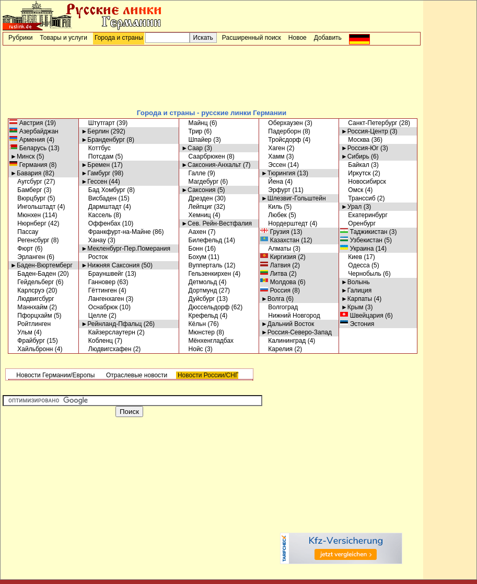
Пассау (24, 231)
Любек (274, 215)
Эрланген (27, 257)
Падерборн (281, 131)
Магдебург (199, 181)
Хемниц (196, 215)
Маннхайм (29, 307)
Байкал (355, 165)
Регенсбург (29, 240)
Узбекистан (361, 240)
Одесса (355, 265)
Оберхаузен (282, 123)
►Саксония (198, 190)
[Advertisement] (211, 76)
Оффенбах (100, 223)
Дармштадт (101, 206)
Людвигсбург (32, 298)
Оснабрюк (99, 307)
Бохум (193, 257)
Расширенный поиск (251, 37)
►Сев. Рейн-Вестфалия (216, 223)
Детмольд (199, 282)
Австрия (26, 123)
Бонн (192, 248)
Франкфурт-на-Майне (115, 231)
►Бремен (95, 165)
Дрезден (197, 198)
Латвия (275, 265)
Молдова (278, 282)
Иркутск (356, 173)
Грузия (275, 231)
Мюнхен (25, 215)
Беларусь (28, 148)
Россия (275, 290)
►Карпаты (356, 298)
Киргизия (278, 257)
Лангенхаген (102, 298)
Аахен (193, 231)
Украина (357, 248)
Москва (355, 139)
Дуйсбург (198, 298)
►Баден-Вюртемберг (41, 265)
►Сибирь (355, 156)
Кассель (96, 215)
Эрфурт (275, 190)
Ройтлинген (30, 324)
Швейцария (362, 315)
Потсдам (97, 156)
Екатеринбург (364, 215)
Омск (352, 190)
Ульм (21, 332)
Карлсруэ (27, 290)
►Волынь (355, 282)
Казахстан (280, 240)
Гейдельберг (32, 282)
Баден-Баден (33, 273)
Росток (94, 257)
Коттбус (95, 148)
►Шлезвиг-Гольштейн (293, 198)
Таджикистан (364, 231)
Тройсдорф (281, 139)
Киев (351, 257)
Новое (297, 37)
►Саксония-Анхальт (211, 165)
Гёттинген (99, 290)
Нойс (192, 349)
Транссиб (358, 198)
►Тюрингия (278, 173)
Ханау (93, 240)
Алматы (276, 248)
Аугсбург (26, 181)
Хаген (273, 148)
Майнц (194, 123)
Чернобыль (361, 273)
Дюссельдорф (205, 307)
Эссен (273, 165)
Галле (193, 173)
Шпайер (196, 139)
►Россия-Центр (364, 131)
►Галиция (356, 290)
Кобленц (97, 340)
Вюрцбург (27, 198)
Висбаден (99, 198)
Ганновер (98, 282)
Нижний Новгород (290, 315)
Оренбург (358, 223)
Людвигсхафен (106, 349)
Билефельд (201, 240)
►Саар (192, 148)
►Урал (351, 206)
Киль (271, 206)
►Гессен (94, 181)
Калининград (283, 340)
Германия (28, 165)
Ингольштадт (33, 206)
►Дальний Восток (287, 324)
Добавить (328, 37)
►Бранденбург (103, 139)
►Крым (352, 307)
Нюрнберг (28, 223)
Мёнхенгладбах (207, 340)
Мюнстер (198, 332)
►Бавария (25, 173)
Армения (27, 139)
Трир (191, 131)
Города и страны (119, 37)
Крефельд (199, 315)
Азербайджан (34, 131)
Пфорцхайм (31, 315)
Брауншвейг (102, 273)
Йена (272, 181)
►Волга (272, 298)
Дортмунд (199, 290)
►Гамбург (95, 173)
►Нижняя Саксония (110, 265)
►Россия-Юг (360, 148)
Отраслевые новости (136, 375)
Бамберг (26, 190)
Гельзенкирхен (206, 273)
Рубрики (20, 37)
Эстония (357, 324)
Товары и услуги (63, 37)
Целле (94, 315)
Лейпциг (196, 206)
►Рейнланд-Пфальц (111, 324)
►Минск (22, 156)
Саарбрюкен (203, 156)
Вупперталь (202, 265)
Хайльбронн (31, 349)
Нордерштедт (284, 223)
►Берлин (95, 131)
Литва (274, 273)
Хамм (273, 156)
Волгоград (279, 307)
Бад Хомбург (103, 190)
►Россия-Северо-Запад (296, 332)
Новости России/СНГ (207, 375)
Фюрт (21, 248)
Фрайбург (27, 340)
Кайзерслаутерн (108, 332)
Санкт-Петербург (369, 123)
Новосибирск (363, 181)
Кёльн (193, 324)
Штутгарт (97, 123)
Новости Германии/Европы (55, 375)
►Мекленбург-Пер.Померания (125, 248)
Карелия (277, 349)
